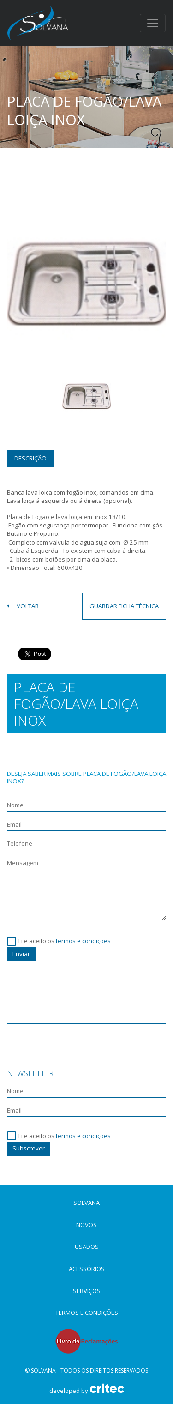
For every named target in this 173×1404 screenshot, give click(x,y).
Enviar (21, 954)
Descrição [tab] (30, 458)
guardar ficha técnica (124, 606)
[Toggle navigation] (153, 23)
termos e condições (83, 941)
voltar (23, 606)
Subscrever (28, 1148)
